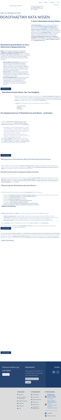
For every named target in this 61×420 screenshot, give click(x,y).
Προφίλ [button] (40, 2)
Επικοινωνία (56, 4)
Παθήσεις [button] (46, 2)
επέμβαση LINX (50, 25)
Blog (58, 2)
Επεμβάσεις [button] (52, 2)
